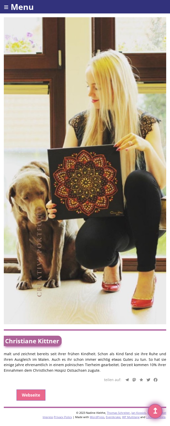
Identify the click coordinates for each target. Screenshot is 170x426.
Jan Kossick (138, 413)
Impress (48, 417)
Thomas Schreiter (118, 413)
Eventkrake (113, 417)
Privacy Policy (63, 417)
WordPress (97, 417)
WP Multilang (131, 417)
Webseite (31, 395)
